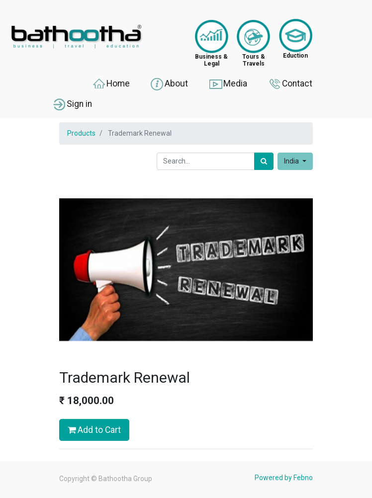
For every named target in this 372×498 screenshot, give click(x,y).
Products (81, 133)
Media (227, 84)
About (169, 84)
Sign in (72, 104)
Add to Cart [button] (94, 430)
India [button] (292, 161)
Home (111, 84)
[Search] (264, 161)
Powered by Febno (284, 478)
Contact (289, 84)
